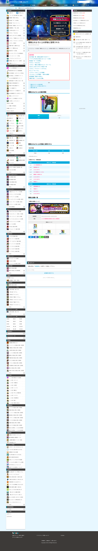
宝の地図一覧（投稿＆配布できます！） (39, 57)
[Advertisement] (49, 130)
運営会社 (48, 540)
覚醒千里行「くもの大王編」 (36, 78)
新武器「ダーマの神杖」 (35, 61)
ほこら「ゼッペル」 (34, 70)
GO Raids (62, 535)
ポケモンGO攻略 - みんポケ (17, 537)
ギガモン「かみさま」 (35, 62)
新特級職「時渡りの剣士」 (36, 76)
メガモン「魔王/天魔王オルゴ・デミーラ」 (40, 64)
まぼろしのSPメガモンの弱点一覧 (38, 66)
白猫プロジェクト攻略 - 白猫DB (18, 535)
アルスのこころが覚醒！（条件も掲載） (39, 74)
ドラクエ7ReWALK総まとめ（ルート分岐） (40, 59)
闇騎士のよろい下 (62, 233)
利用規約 (43, 540)
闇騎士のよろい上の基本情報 (36, 84)
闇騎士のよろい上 (49, 233)
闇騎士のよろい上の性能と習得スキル (38, 86)
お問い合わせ (53, 540)
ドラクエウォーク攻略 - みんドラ (19, 2)
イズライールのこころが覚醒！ (37, 72)
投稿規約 (37, 266)
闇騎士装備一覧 (34, 87)
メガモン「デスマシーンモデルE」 (38, 68)
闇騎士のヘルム (35, 233)
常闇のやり (35, 228)
